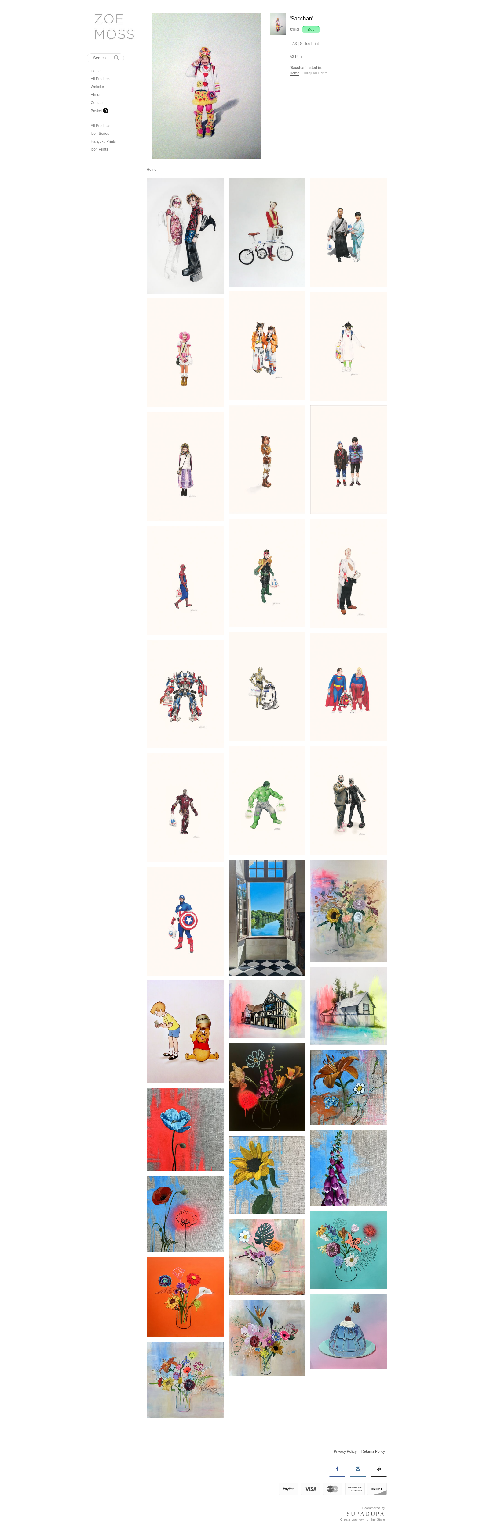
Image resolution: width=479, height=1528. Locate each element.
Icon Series (100, 133)
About (95, 95)
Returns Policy (373, 1451)
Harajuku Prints (103, 141)
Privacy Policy (345, 1451)
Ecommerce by (373, 1508)
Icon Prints (99, 149)
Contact (97, 103)
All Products (100, 79)
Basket (97, 111)
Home (96, 71)
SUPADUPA (366, 1514)
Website (97, 87)
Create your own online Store (362, 1519)
